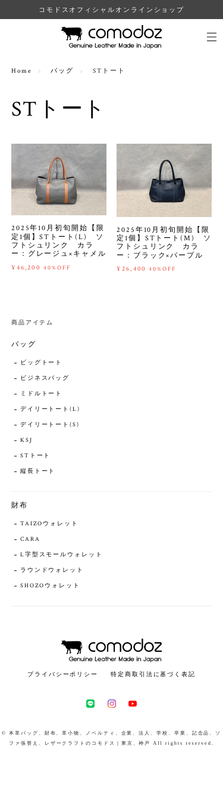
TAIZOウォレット (49, 524)
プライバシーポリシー (62, 674)
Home (21, 71)
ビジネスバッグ (45, 378)
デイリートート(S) (50, 425)
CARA (30, 539)
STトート (35, 456)
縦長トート (38, 471)
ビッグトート (41, 363)
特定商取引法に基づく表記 (153, 674)
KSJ (26, 440)
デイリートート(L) (50, 409)
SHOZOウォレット (50, 586)
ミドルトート (41, 394)
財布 (19, 505)
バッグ (62, 71)
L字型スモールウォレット (61, 555)
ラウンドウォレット (52, 570)
